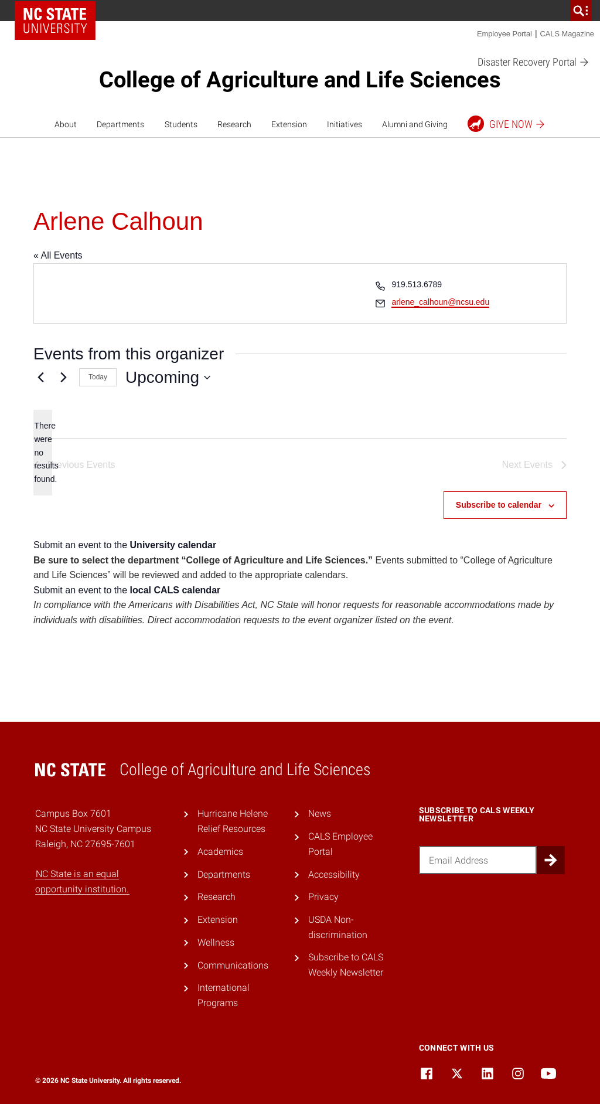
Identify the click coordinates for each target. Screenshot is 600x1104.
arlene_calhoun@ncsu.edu (440, 302)
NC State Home (55, 20)
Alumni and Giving (415, 124)
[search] (580, 10)
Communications (232, 965)
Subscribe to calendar (498, 504)
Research (234, 124)
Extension (289, 124)
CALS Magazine (567, 33)
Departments (120, 124)
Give (507, 124)
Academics (220, 851)
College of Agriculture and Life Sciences (300, 80)
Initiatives (344, 124)
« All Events (58, 255)
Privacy (323, 896)
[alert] (42, 452)
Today (97, 377)
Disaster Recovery (533, 62)
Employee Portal (504, 33)
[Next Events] (63, 378)
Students (181, 124)
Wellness (215, 942)
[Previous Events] (40, 378)
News (319, 813)
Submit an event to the (124, 545)
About (65, 124)
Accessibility (334, 874)
